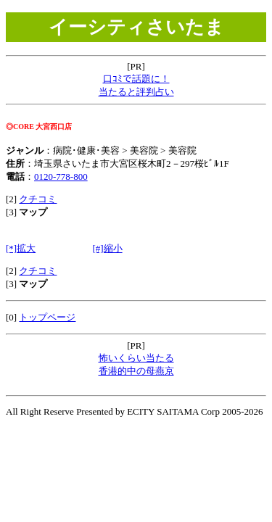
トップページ (47, 317)
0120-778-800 (61, 176)
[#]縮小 (107, 248)
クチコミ (38, 199)
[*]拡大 (21, 248)
